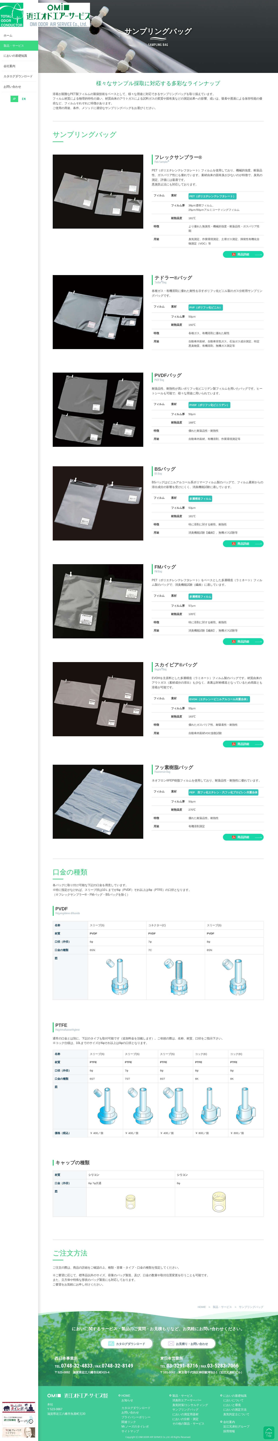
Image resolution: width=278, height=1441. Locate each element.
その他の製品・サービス (188, 1423)
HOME (202, 1306)
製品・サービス (14, 50)
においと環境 (232, 1405)
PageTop (268, 1434)
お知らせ (127, 1400)
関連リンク (128, 1422)
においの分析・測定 (185, 1419)
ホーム (8, 40)
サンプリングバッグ (185, 1409)
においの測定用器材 (185, 1414)
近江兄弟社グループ (236, 1426)
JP (14, 103)
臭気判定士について (236, 1414)
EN (24, 103)
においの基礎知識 (15, 60)
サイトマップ (130, 1431)
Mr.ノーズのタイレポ (135, 1426)
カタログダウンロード (18, 80)
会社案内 (9, 70)
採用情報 (229, 1431)
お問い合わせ (12, 91)
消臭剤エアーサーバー (186, 1400)
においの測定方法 (235, 1409)
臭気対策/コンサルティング (190, 1405)
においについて (233, 1400)
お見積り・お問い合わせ (192, 1343)
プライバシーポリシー (136, 1417)
